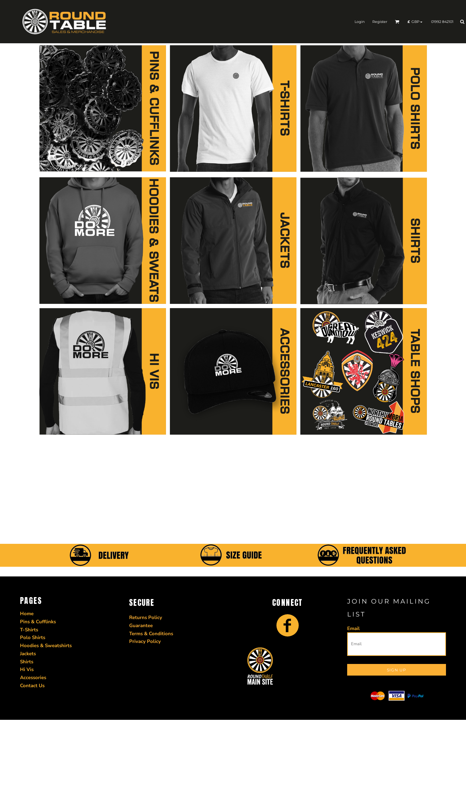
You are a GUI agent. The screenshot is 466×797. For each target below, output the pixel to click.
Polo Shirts (32, 637)
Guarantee (141, 625)
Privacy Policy (145, 641)
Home (27, 613)
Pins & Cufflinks (38, 621)
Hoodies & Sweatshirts (46, 645)
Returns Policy (145, 617)
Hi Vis (27, 669)
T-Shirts (29, 629)
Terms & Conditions (151, 633)
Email (353, 628)
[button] (397, 21)
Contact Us (32, 685)
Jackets (28, 653)
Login (360, 21)
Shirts (26, 661)
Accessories (33, 677)
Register (379, 21)
